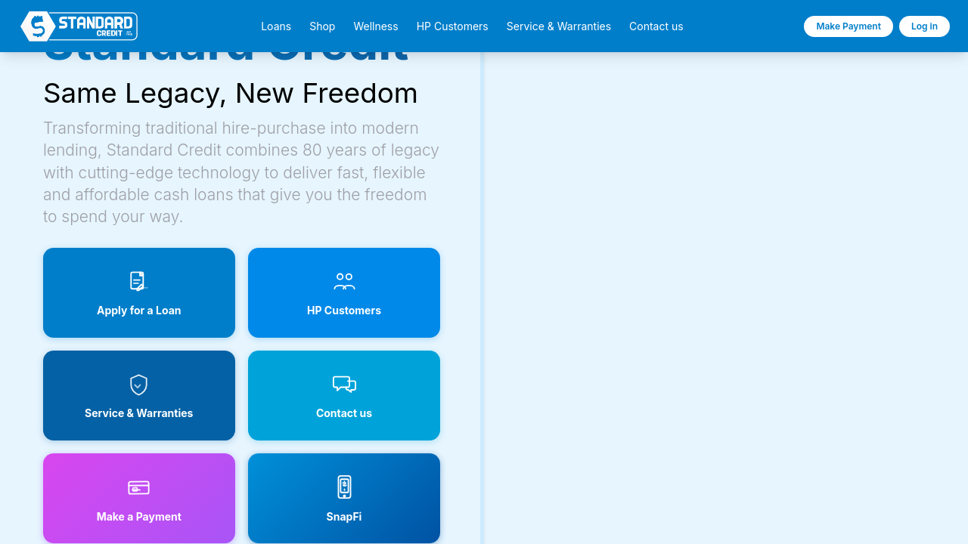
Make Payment (848, 26)
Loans (276, 26)
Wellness (375, 26)
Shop (322, 26)
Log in (924, 26)
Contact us (656, 26)
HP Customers (453, 26)
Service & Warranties (559, 26)
